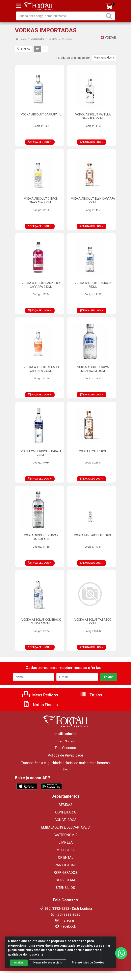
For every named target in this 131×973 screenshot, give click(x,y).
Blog (65, 769)
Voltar (108, 37)
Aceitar (18, 962)
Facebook (65, 926)
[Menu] (18, 6)
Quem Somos (66, 741)
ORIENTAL (65, 858)
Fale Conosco (65, 748)
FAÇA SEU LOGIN (39, 141)
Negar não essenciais (47, 962)
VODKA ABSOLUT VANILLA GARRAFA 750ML (93, 116)
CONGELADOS (65, 820)
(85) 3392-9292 (66, 914)
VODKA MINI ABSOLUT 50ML (93, 535)
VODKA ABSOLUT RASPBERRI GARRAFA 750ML (41, 284)
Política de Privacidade (65, 755)
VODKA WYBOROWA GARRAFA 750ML (41, 453)
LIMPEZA (66, 842)
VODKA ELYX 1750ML (93, 451)
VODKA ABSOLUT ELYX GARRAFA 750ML (93, 200)
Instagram (65, 920)
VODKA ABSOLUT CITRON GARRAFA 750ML (41, 200)
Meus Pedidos (40, 695)
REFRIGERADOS (65, 873)
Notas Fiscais (40, 704)
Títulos (90, 695)
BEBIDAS (65, 805)
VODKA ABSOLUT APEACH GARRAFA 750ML (41, 369)
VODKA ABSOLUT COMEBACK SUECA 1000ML (41, 621)
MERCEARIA (66, 850)
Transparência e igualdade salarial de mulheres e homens (65, 763)
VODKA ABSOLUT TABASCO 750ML (92, 621)
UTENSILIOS (65, 888)
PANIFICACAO (65, 865)
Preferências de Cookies (88, 962)
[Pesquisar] (110, 16)
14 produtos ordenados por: (72, 58)
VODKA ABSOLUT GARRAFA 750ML (93, 284)
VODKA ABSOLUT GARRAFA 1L (41, 114)
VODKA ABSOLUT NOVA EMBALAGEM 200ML (93, 369)
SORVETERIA (65, 880)
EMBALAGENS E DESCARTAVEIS (65, 827)
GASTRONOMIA (66, 835)
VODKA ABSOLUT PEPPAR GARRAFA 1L (41, 537)
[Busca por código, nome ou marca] (60, 16)
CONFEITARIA (65, 812)
